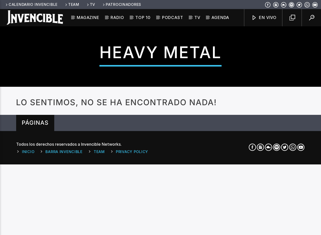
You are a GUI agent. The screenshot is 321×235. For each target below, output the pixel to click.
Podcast (172, 17)
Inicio (28, 232)
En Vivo (264, 18)
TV (90, 4)
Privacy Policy (132, 232)
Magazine (88, 17)
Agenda (220, 17)
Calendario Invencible (31, 4)
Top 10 (143, 17)
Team (71, 4)
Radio (117, 17)
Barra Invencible (64, 232)
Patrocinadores (121, 4)
